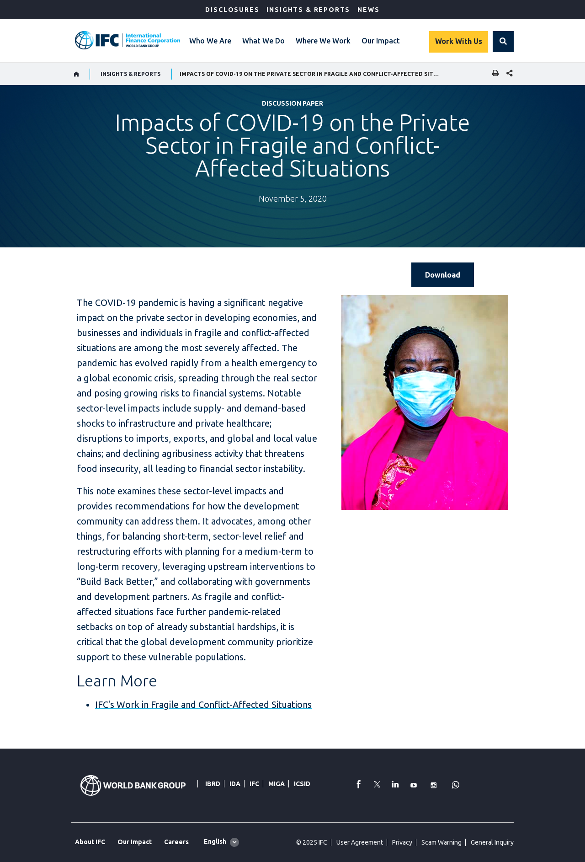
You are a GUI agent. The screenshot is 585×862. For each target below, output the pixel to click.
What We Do (263, 41)
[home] (76, 74)
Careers (176, 842)
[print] (493, 73)
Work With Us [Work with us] (458, 41)
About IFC (90, 842)
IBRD (212, 783)
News (368, 9)
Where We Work (323, 41)
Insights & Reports (308, 9)
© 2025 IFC (311, 842)
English (215, 841)
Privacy (402, 842)
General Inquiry (492, 842)
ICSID (302, 783)
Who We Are (210, 41)
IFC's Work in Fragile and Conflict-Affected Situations (203, 704)
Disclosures (232, 9)
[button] (503, 41)
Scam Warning (441, 842)
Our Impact (381, 41)
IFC (254, 783)
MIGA (276, 783)
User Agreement (359, 842)
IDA (234, 783)
